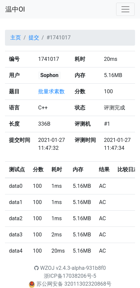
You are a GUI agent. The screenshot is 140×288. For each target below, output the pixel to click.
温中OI (15, 9)
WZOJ (44, 268)
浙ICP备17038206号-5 (70, 276)
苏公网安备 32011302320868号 (73, 284)
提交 (34, 37)
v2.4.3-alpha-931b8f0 (81, 268)
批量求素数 (51, 91)
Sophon (49, 75)
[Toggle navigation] (125, 9)
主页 (15, 37)
